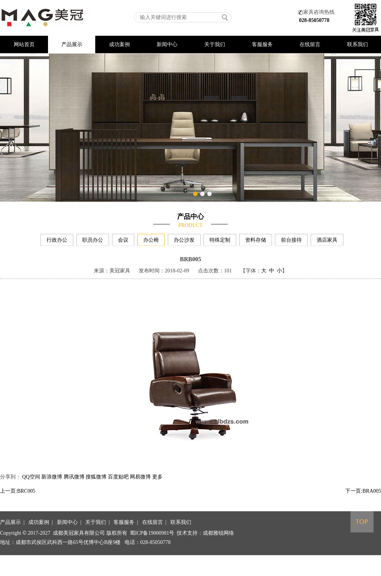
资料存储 (255, 242)
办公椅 (151, 242)
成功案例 (119, 44)
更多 (157, 485)
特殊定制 (219, 242)
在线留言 (310, 44)
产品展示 (71, 44)
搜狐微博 (96, 485)
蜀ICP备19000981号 (152, 552)
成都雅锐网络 (218, 552)
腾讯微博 (74, 485)
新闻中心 (167, 44)
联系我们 (357, 44)
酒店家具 (327, 242)
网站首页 (24, 44)
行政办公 (57, 242)
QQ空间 (31, 485)
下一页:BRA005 (363, 499)
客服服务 (262, 44)
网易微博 (140, 485)
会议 (123, 242)
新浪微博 (51, 485)
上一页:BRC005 (17, 499)
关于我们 (214, 44)
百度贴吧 (118, 485)
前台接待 (291, 242)
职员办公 (92, 242)
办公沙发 (184, 242)
